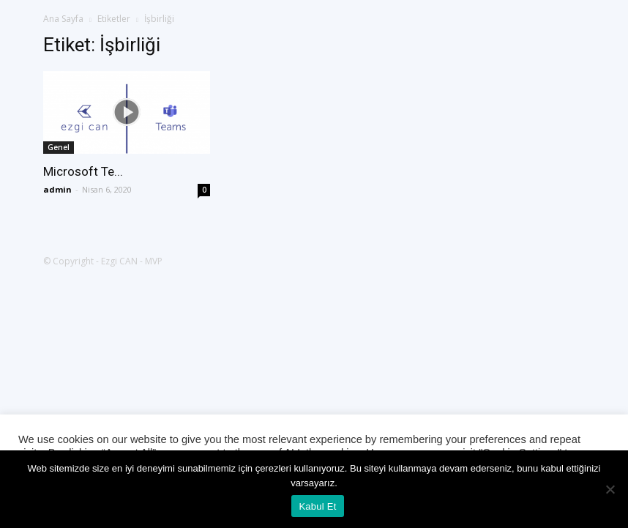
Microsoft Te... (83, 171)
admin (57, 189)
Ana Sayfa (63, 18)
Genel (59, 147)
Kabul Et (317, 506)
